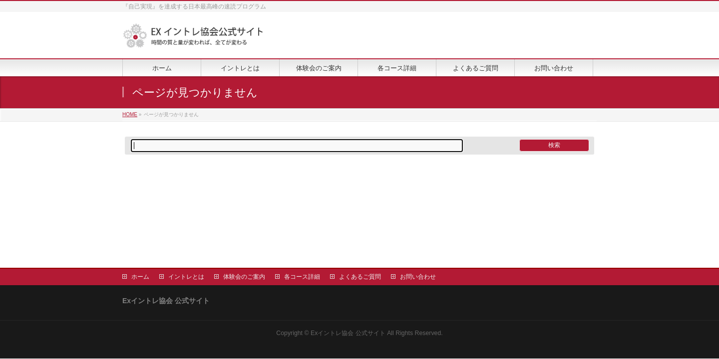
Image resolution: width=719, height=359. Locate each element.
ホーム (140, 276)
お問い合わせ (418, 276)
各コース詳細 (302, 276)
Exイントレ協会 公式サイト (348, 333)
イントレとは (186, 276)
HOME (129, 114)
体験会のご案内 (244, 276)
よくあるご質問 (360, 276)
